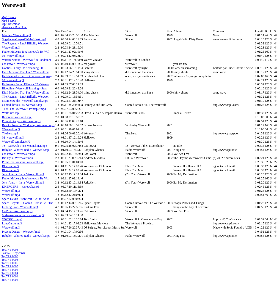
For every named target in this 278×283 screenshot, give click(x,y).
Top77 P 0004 (9, 269)
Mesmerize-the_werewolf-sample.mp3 (25, 100)
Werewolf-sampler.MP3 (16, 141)
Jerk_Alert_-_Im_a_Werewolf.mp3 (23, 174)
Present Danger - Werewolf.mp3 (21, 121)
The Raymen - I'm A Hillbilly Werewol (25, 43)
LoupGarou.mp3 (12, 223)
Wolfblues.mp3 (11, 113)
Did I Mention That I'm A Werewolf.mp (25, 72)
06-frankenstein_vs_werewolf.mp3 (23, 215)
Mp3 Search (8, 17)
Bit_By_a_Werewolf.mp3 (17, 158)
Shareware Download (14, 27)
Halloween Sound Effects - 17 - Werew (25, 84)
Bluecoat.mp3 (10, 166)
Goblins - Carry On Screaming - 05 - (24, 68)
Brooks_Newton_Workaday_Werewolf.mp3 (28, 125)
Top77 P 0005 (9, 256)
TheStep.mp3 (10, 133)
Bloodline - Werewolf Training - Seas (24, 88)
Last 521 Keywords (13, 253)
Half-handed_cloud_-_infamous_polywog (27, 76)
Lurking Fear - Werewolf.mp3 (20, 207)
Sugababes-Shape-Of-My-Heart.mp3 (24, 39)
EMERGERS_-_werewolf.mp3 (20, 186)
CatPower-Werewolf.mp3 (17, 211)
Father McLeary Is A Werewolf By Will (25, 51)
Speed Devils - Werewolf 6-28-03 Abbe (25, 198)
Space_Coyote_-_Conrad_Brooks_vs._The (27, 203)
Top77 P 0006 (9, 249)
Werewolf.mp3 (11, 47)
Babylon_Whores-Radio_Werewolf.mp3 (26, 149)
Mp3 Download (10, 23)
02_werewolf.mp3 (13, 55)
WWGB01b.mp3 (12, 219)
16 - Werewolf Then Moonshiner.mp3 (24, 145)
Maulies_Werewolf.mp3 (16, 35)
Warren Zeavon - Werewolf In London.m (26, 59)
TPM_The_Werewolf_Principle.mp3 (24, 108)
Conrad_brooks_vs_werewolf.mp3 (22, 104)
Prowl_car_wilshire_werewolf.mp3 (23, 162)
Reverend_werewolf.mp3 (17, 117)
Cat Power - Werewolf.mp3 (18, 63)
